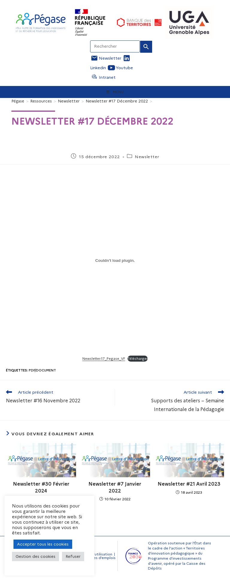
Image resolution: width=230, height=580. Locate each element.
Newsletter (147, 156)
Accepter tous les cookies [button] (43, 544)
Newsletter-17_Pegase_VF (103, 359)
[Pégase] (17, 101)
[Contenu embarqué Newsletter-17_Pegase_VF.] (115, 261)
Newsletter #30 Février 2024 (41, 487)
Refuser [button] (73, 556)
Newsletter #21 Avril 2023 (189, 484)
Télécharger (138, 359)
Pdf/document (42, 370)
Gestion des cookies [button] (35, 556)
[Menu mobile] (115, 92)
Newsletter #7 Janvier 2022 (114, 487)
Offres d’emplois (101, 557)
